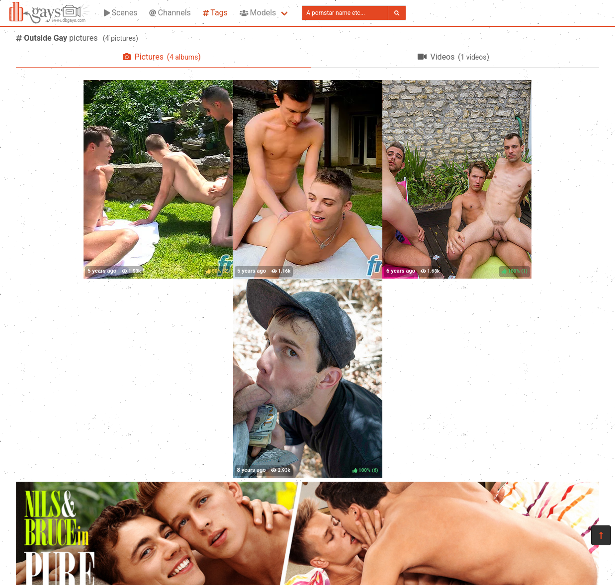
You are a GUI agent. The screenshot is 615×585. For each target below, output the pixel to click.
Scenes (120, 12)
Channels (169, 12)
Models (258, 12)
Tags (215, 12)
